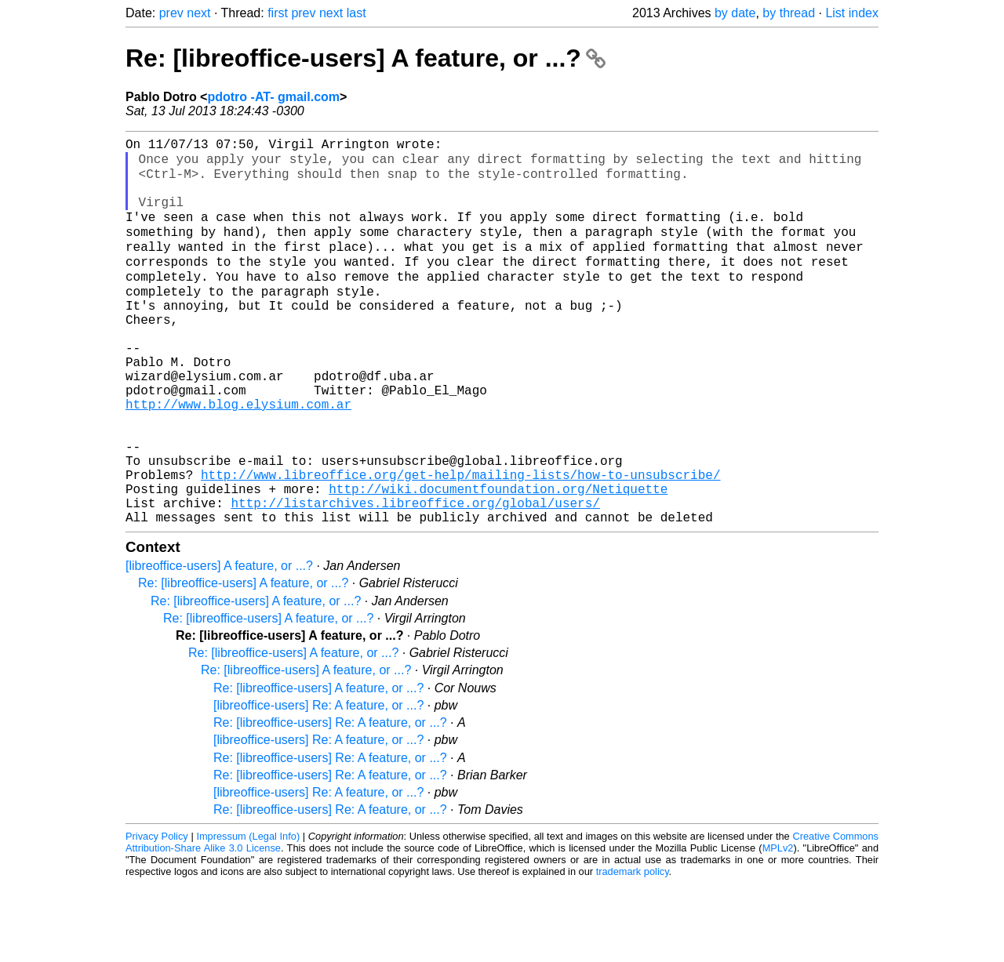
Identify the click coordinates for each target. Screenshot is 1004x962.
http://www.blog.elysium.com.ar (238, 457)
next (198, 13)
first (277, 13)
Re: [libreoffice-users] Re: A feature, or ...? (330, 801)
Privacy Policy (157, 914)
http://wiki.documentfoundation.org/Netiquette (498, 560)
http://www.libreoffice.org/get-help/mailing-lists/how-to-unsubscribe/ (460, 543)
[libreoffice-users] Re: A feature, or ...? (318, 783)
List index (851, 13)
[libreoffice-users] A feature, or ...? (219, 644)
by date (735, 13)
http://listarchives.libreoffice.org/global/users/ (415, 577)
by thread (788, 13)
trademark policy (632, 950)
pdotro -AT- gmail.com (273, 96)
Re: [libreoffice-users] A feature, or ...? (366, 58)
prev (171, 13)
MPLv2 (778, 926)
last (356, 13)
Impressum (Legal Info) (248, 914)
